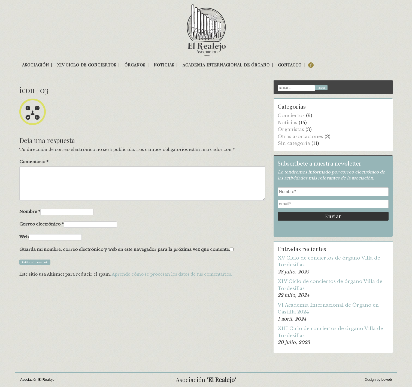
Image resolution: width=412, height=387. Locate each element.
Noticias (164, 65)
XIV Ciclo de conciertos (86, 65)
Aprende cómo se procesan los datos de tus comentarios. (172, 274)
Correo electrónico (41, 224)
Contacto (290, 65)
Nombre (29, 211)
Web (24, 236)
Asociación (35, 65)
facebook (311, 65)
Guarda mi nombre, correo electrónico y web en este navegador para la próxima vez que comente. (124, 249)
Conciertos (291, 115)
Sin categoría (294, 143)
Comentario (34, 161)
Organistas (291, 129)
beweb (386, 379)
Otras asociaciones (300, 136)
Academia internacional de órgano (226, 65)
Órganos (135, 65)
